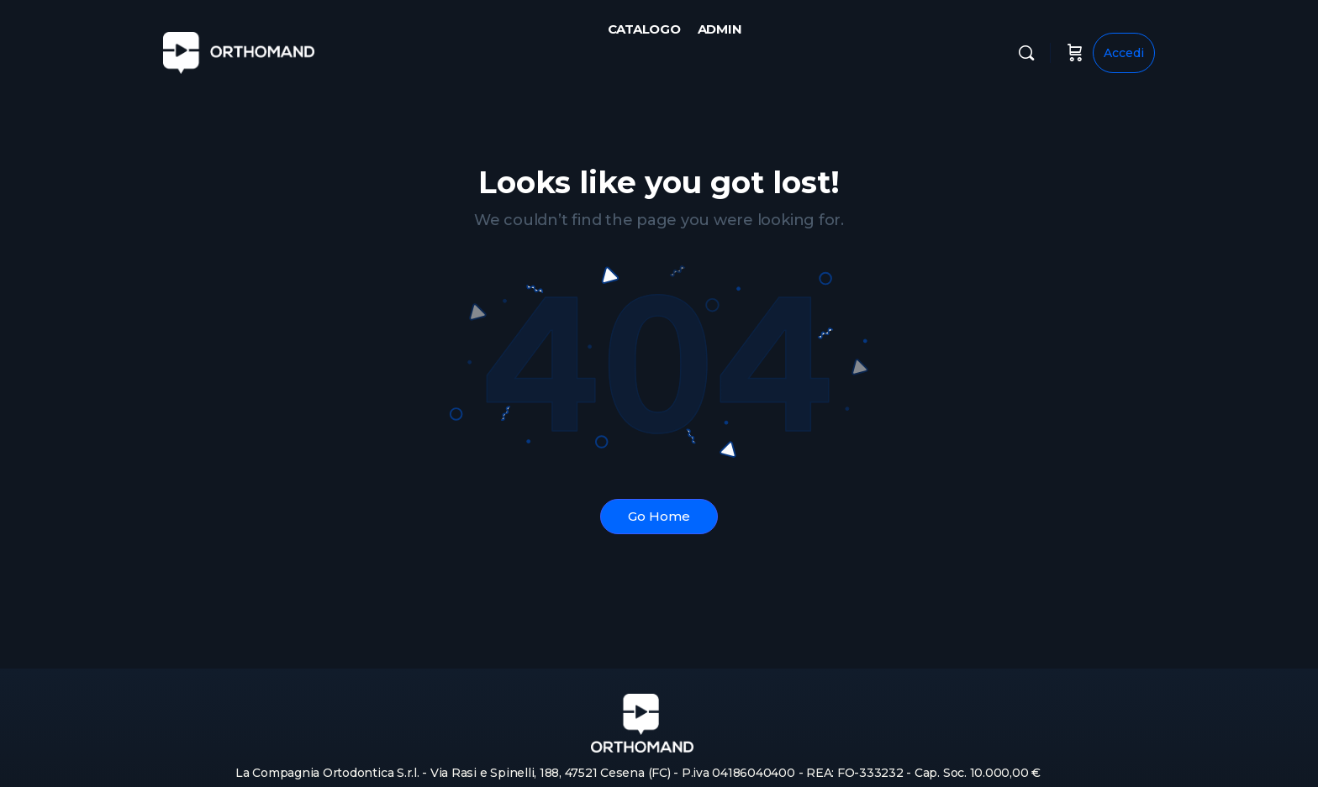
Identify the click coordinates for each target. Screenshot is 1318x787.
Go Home (659, 516)
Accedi (1124, 52)
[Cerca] (1026, 53)
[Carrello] (1075, 53)
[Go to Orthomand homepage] (238, 51)
